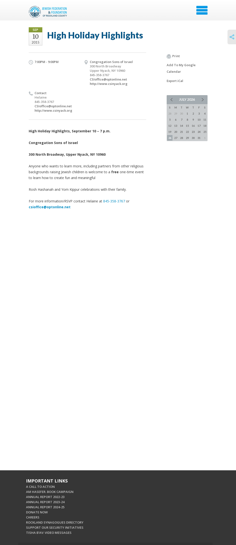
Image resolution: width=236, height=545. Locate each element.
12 (169, 125)
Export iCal (175, 81)
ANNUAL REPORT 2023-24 (45, 502)
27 (175, 137)
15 (187, 125)
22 (187, 131)
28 (181, 137)
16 (193, 125)
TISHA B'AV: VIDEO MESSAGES (49, 532)
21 (181, 131)
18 (204, 125)
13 (175, 125)
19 (169, 131)
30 (193, 137)
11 (204, 119)
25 (204, 131)
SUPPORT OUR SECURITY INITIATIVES (54, 527)
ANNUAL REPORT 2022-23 (45, 497)
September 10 (84, 131)
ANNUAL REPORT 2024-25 (45, 507)
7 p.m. (105, 131)
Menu (202, 10)
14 (181, 125)
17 (199, 125)
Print (173, 56)
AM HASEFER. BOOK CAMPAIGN (49, 492)
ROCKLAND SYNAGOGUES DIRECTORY (54, 522)
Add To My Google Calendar (181, 68)
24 (199, 131)
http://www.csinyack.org (108, 84)
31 (199, 137)
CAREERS (32, 517)
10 (199, 119)
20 (175, 131)
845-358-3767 (114, 201)
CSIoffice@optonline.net (108, 79)
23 (193, 131)
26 (169, 137)
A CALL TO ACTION (40, 486)
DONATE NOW (37, 512)
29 (187, 137)
